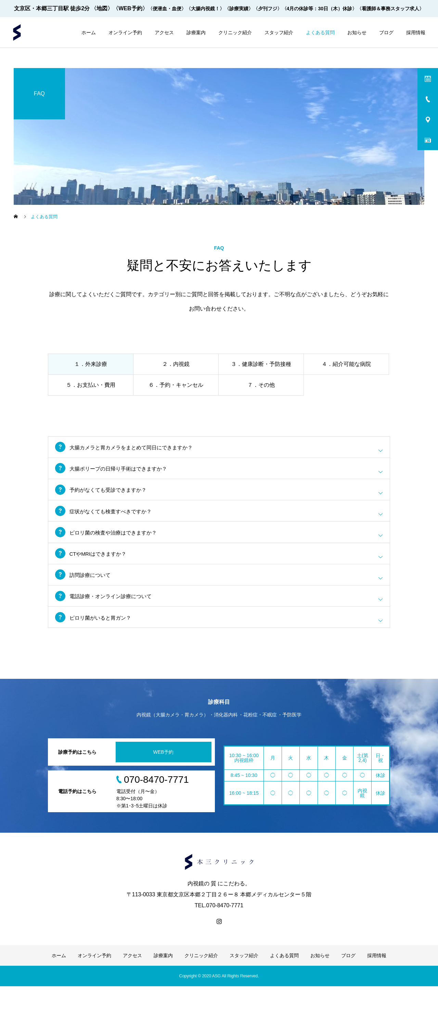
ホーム (88, 32)
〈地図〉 (102, 8)
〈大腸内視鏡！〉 (205, 8)
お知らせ (356, 32)
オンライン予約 (125, 32)
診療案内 (196, 32)
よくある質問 (320, 32)
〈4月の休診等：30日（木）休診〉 (319, 8)
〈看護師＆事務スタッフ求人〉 (390, 8)
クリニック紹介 (235, 32)
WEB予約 (163, 781)
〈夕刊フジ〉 (267, 8)
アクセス (164, 32)
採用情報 (415, 32)
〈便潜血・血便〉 (167, 8)
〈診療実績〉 (238, 8)
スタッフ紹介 (279, 32)
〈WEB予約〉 (130, 8)
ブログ (386, 32)
